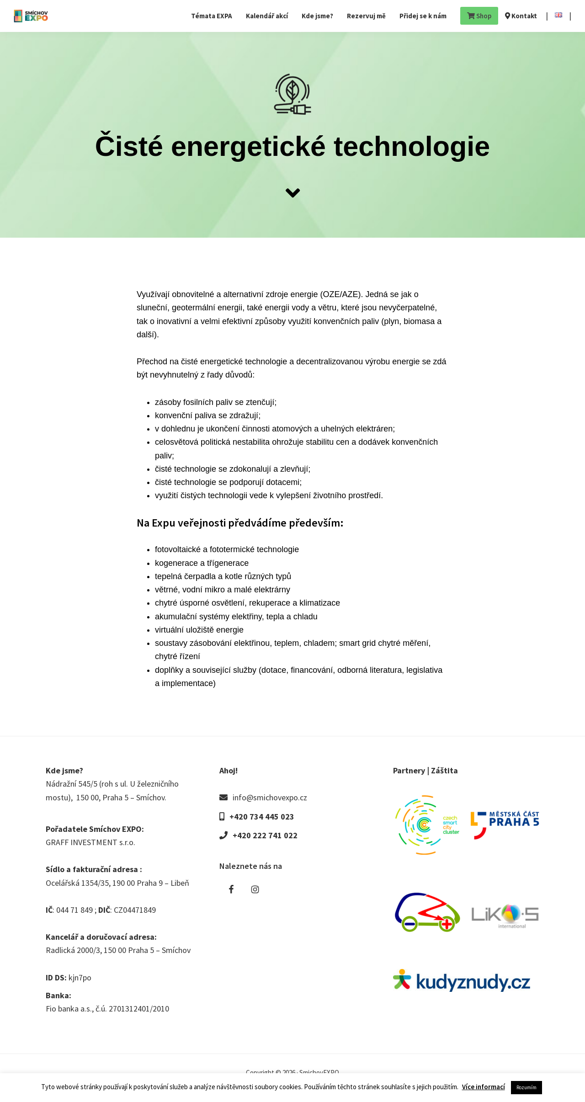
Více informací (483, 1086)
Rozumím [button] (526, 1087)
